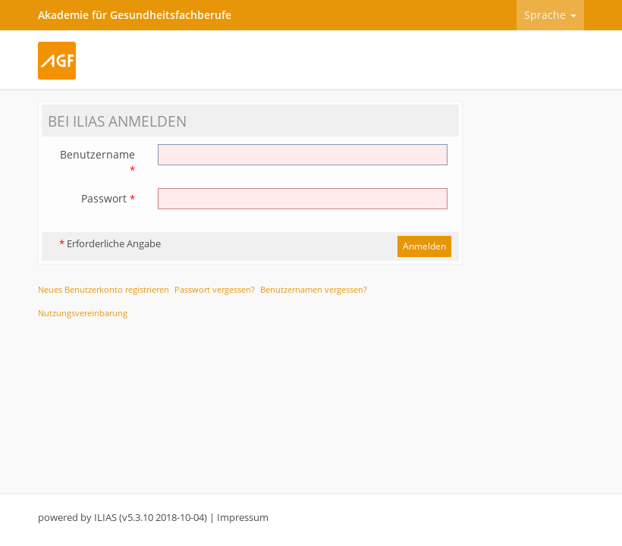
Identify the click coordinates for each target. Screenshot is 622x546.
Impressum (243, 517)
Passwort (108, 198)
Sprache (550, 15)
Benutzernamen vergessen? (313, 289)
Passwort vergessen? (214, 289)
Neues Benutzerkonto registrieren (103, 289)
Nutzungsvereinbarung (82, 312)
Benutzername (97, 162)
